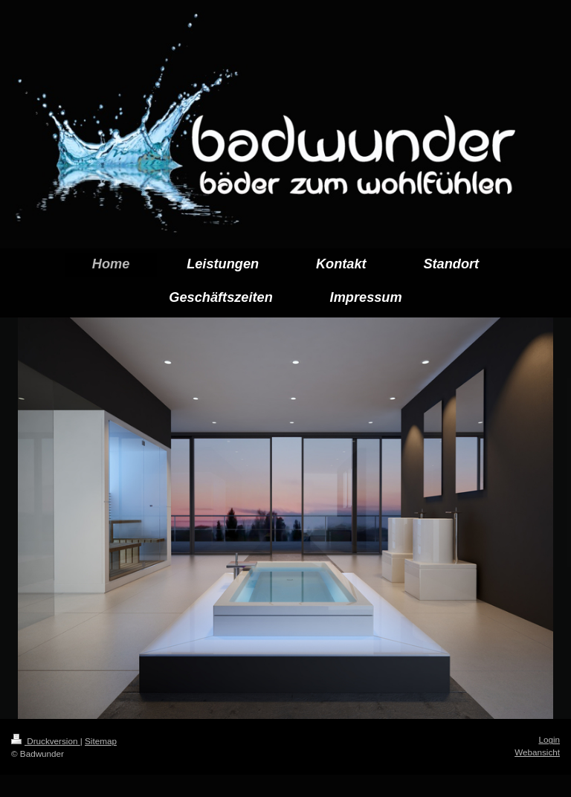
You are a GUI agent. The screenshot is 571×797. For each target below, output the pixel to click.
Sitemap (101, 741)
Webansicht (537, 752)
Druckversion (45, 741)
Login (549, 739)
